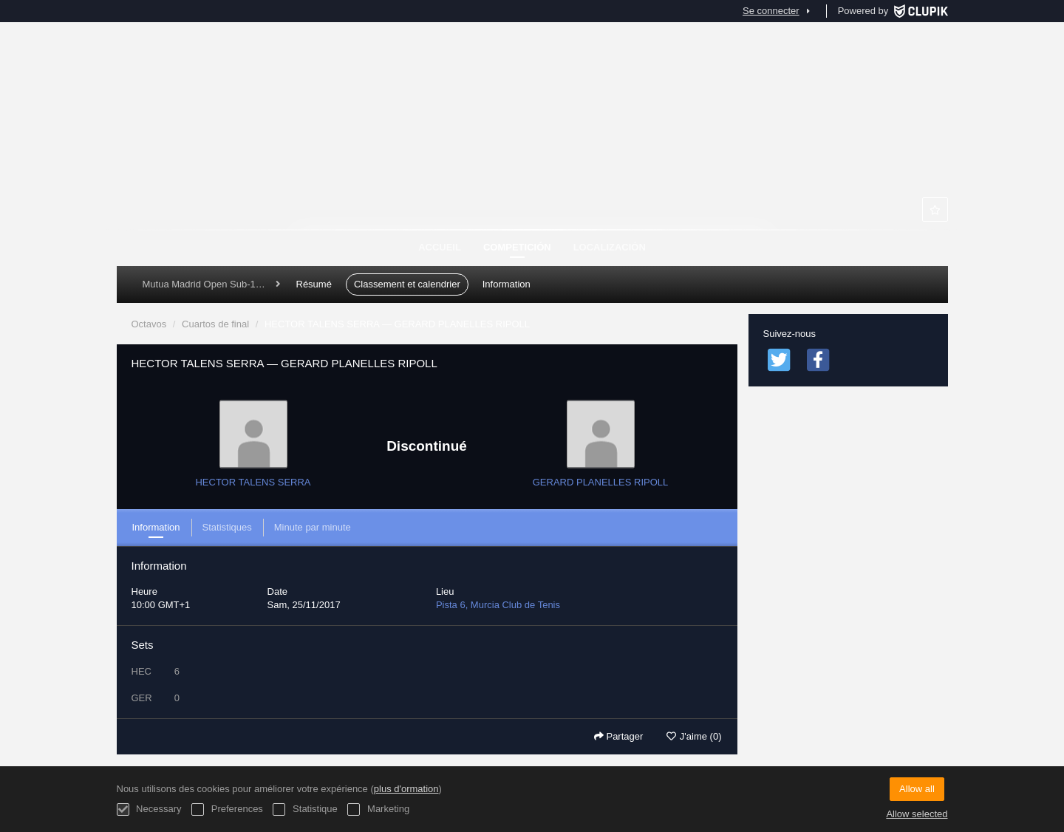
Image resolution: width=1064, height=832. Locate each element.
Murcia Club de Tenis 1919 (532, 155)
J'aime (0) (693, 736)
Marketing (378, 809)
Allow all (917, 788)
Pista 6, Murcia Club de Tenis (498, 604)
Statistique (305, 809)
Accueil (439, 247)
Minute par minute (312, 527)
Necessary (149, 809)
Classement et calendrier (407, 284)
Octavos (149, 324)
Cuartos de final (215, 324)
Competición (517, 247)
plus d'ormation (406, 788)
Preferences (227, 809)
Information (506, 284)
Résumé (314, 284)
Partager (618, 736)
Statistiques (227, 527)
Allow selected (916, 813)
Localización (609, 247)
